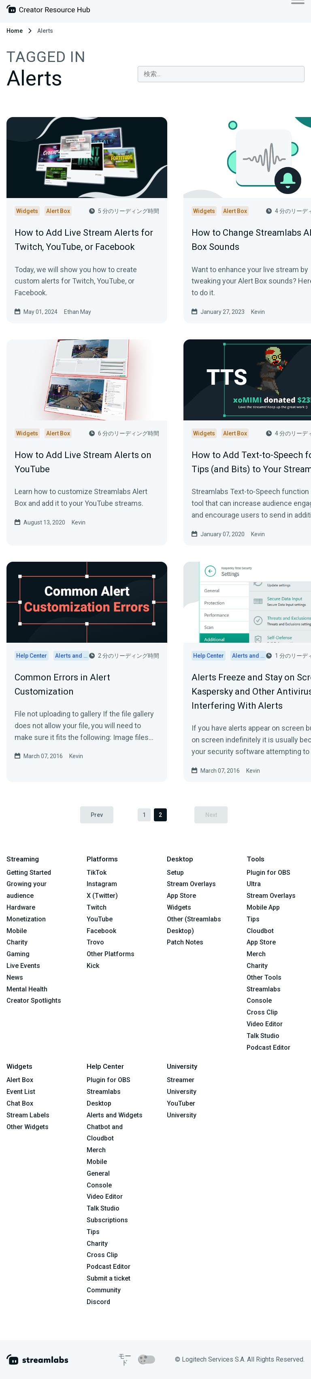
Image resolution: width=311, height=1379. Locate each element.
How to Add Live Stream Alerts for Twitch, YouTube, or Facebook (84, 240)
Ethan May (77, 312)
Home (14, 31)
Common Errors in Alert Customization (62, 684)
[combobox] (221, 74)
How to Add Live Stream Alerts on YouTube (83, 462)
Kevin (258, 312)
